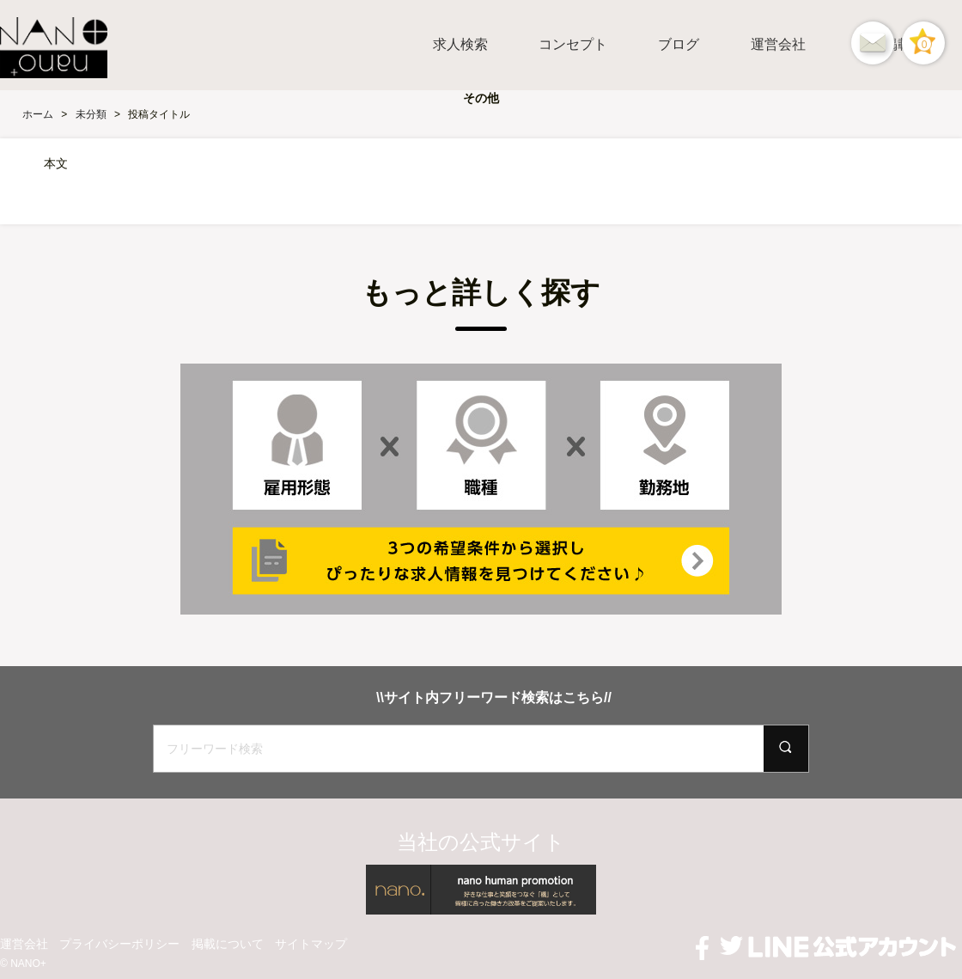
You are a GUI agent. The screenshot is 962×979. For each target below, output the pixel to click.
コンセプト (573, 44)
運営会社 (778, 44)
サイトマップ (311, 944)
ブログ (678, 44)
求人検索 (460, 44)
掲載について (228, 944)
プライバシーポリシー (119, 944)
